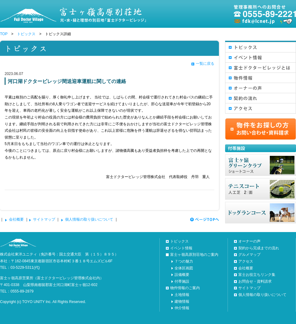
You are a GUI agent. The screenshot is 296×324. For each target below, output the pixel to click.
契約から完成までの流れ (258, 248)
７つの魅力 (184, 261)
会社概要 (16, 219)
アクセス (245, 261)
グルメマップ (249, 254)
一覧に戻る (205, 63)
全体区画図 (184, 268)
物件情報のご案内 (185, 288)
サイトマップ (44, 219)
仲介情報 (182, 308)
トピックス (26, 34)
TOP (3, 34)
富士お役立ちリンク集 (256, 274)
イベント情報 (181, 248)
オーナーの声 (249, 241)
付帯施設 (182, 281)
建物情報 (182, 301)
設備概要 (182, 274)
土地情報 (182, 295)
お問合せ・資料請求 (255, 281)
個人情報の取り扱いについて (89, 219)
